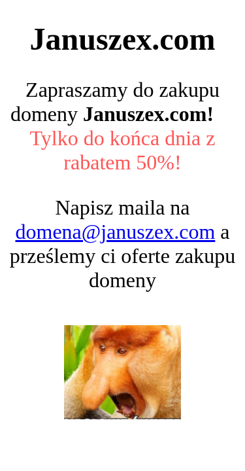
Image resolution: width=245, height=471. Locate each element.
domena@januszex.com (115, 231)
